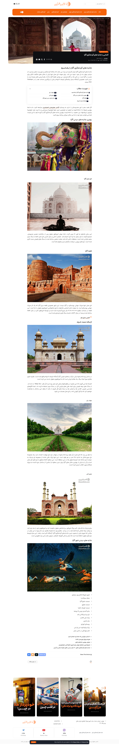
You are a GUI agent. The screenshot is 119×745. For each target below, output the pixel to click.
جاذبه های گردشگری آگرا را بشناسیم (79, 93)
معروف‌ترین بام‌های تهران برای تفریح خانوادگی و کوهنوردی (74, 646)
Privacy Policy (75, 742)
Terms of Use (84, 742)
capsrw (105, 59)
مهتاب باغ (49, 93)
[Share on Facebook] (44, 60)
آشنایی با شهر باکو (84, 318)
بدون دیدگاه (34, 663)
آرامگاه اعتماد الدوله (81, 102)
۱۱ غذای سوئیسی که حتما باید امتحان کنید (79, 637)
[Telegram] (23, 734)
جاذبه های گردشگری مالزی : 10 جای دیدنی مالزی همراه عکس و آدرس (71, 649)
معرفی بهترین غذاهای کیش (82, 643)
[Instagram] (64, 734)
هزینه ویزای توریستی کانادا (82, 640)
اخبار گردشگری (103, 52)
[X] (17, 4)
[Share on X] (42, 60)
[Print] (37, 60)
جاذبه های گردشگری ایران (97, 734)
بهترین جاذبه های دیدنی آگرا (79, 96)
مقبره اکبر (49, 96)
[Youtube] (44, 734)
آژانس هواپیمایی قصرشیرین (51, 108)
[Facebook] (19, 4)
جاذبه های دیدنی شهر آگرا (48, 99)
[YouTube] (14, 4)
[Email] (39, 60)
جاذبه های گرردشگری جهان (84, 734)
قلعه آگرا (84, 99)
